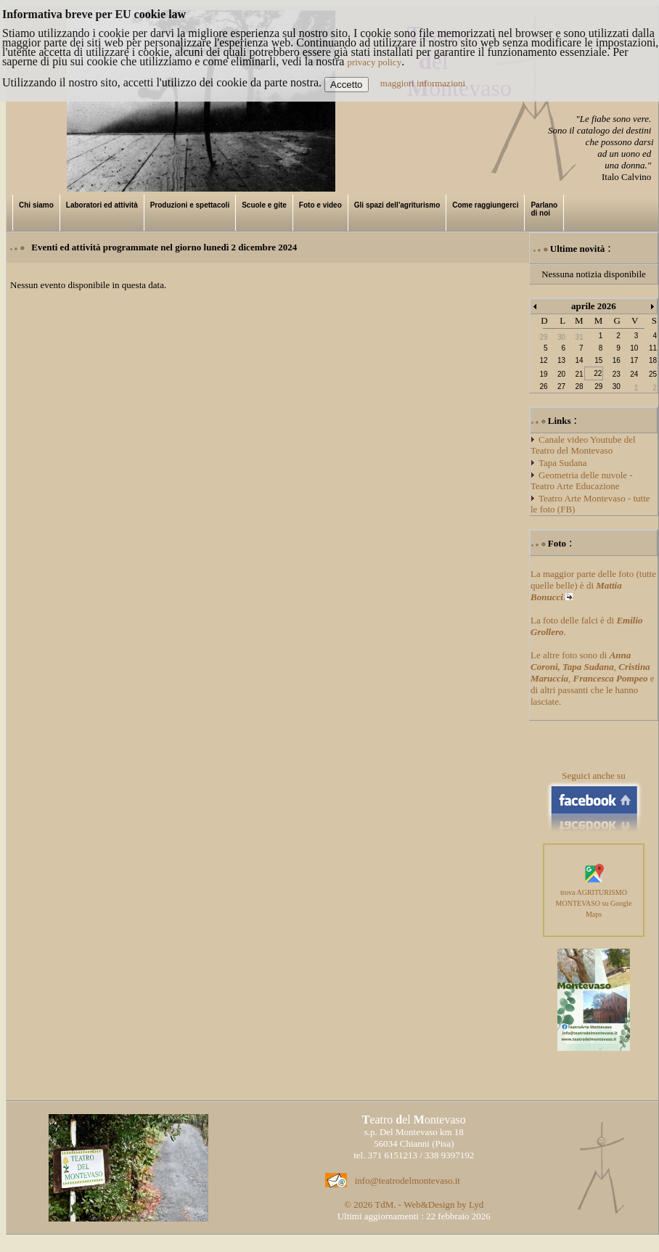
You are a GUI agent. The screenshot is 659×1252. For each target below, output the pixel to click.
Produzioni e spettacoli (189, 205)
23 (617, 374)
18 (653, 360)
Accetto (346, 84)
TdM (383, 1204)
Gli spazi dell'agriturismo (397, 205)
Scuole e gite (264, 205)
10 (634, 348)
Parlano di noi (544, 209)
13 (561, 360)
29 (598, 386)
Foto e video (320, 205)
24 (634, 374)
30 (617, 386)
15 (598, 360)
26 (543, 386)
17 (634, 360)
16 (617, 360)
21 (579, 374)
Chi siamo (36, 205)
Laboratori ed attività (102, 205)
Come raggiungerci (485, 205)
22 (598, 373)
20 (561, 374)
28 (579, 386)
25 (653, 374)
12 (543, 360)
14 (579, 360)
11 (653, 348)
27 (561, 386)
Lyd (476, 1204)
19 (543, 374)
